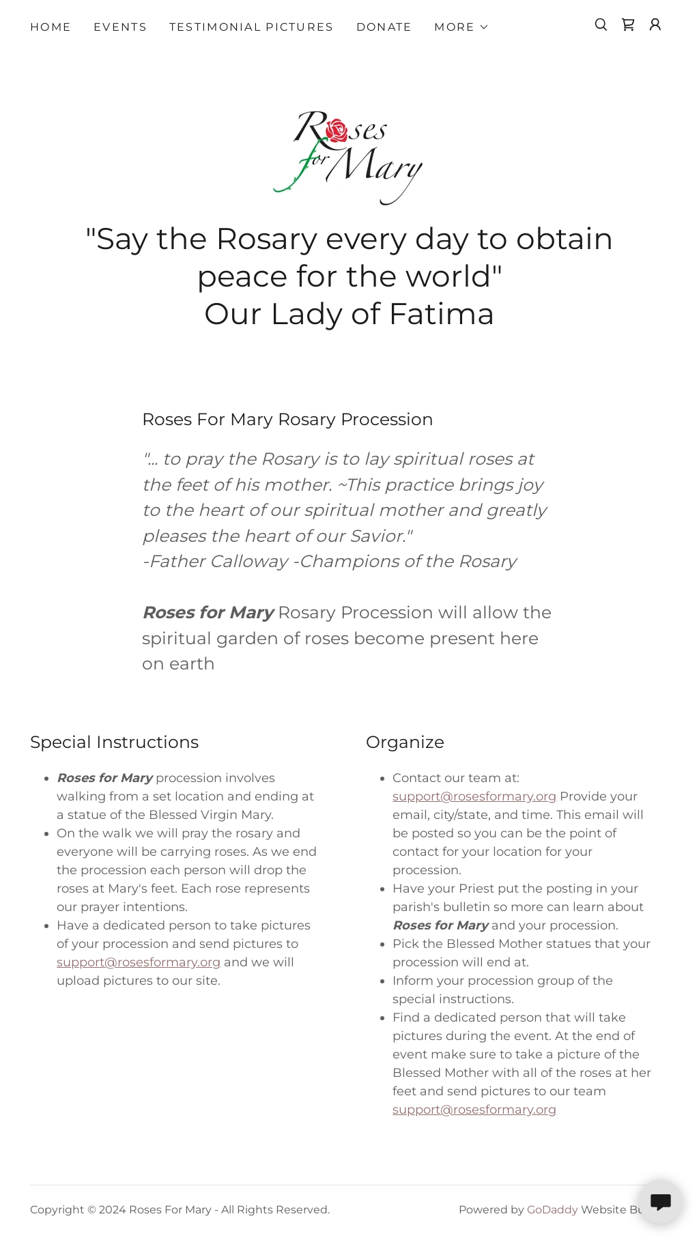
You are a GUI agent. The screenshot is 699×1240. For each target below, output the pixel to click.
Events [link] (120, 26)
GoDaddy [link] (552, 1209)
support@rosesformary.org (138, 962)
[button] (461, 27)
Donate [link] (384, 26)
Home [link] (51, 26)
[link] (628, 24)
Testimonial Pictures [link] (251, 26)
